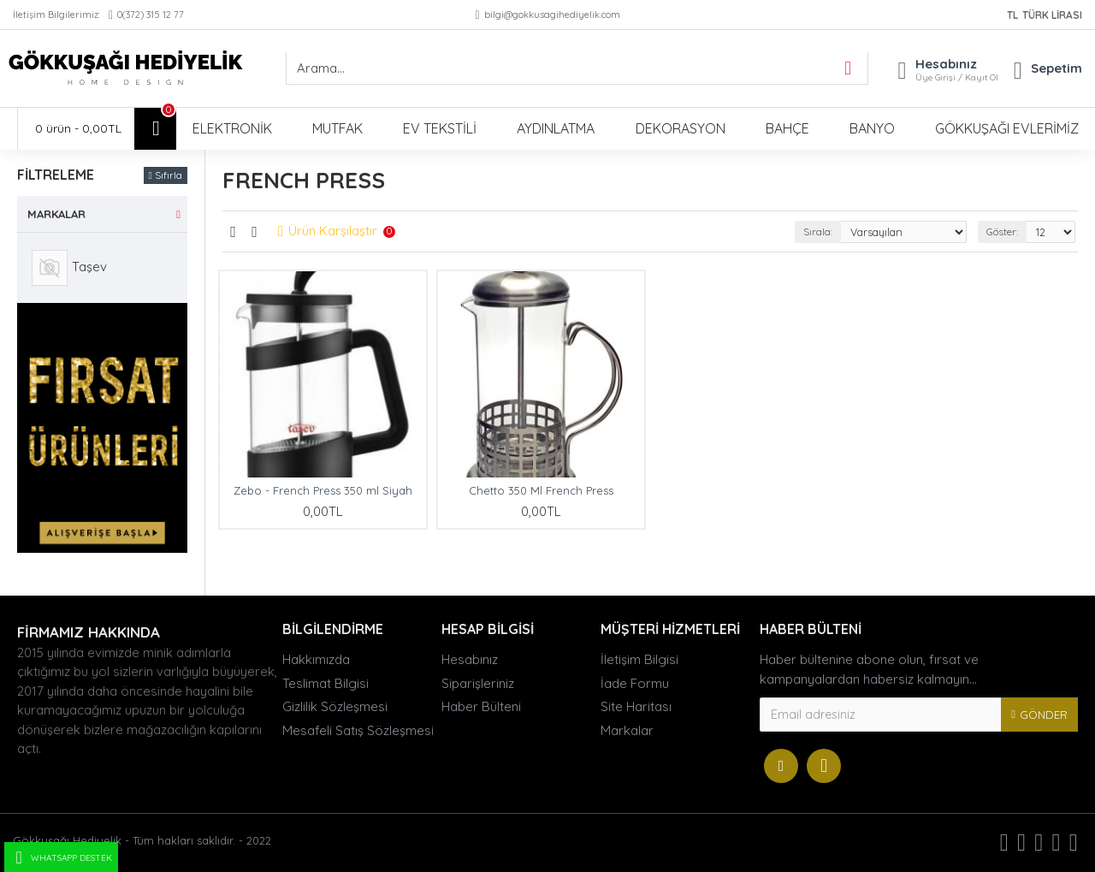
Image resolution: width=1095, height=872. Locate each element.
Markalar (56, 214)
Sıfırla (168, 175)
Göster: (1000, 231)
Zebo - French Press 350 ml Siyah (323, 490)
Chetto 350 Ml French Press (541, 490)
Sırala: (815, 231)
